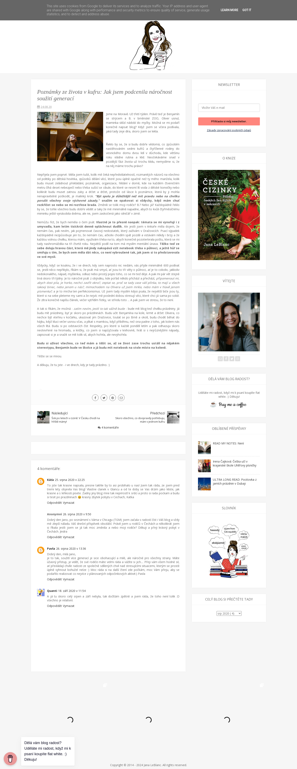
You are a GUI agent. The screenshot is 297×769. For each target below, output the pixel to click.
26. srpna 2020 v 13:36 (71, 548)
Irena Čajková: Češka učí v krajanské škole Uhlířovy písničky (234, 463)
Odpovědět (54, 503)
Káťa (50, 480)
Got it (246, 10)
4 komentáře (110, 427)
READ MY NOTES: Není (228, 443)
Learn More (229, 10)
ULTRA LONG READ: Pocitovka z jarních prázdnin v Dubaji (235, 481)
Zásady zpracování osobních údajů (229, 130)
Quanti (52, 591)
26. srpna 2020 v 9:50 (77, 514)
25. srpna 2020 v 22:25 (70, 480)
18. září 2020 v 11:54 (72, 591)
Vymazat (68, 503)
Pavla (51, 548)
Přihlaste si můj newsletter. (229, 121)
